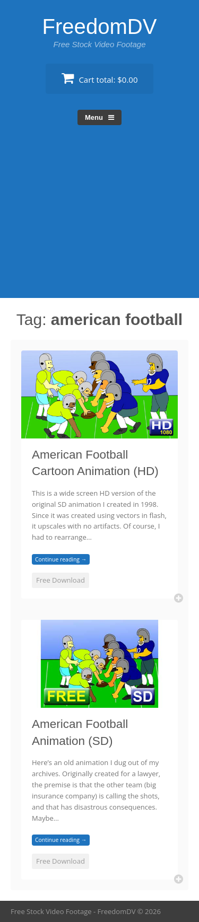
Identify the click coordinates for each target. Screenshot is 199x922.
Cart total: (100, 78)
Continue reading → (60, 559)
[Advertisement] (99, 221)
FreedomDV (99, 26)
